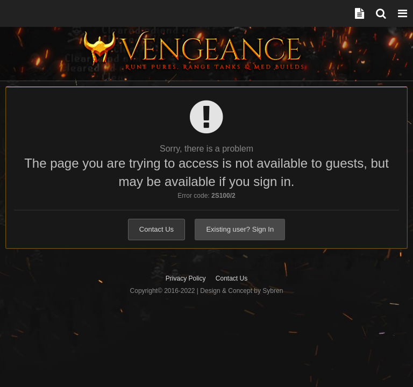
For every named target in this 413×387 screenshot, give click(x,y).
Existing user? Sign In (240, 229)
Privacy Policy (186, 278)
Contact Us (156, 229)
